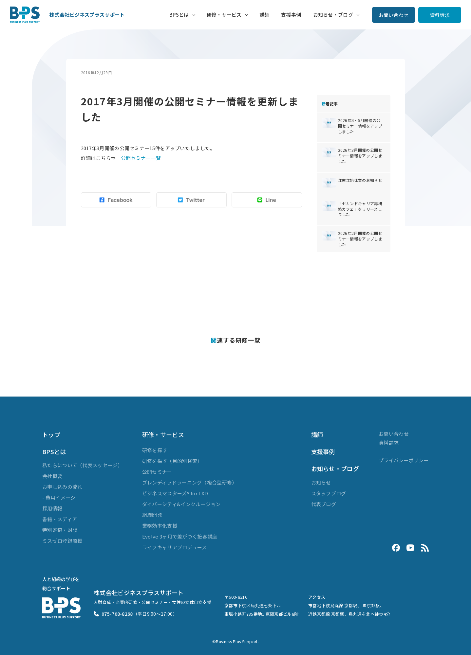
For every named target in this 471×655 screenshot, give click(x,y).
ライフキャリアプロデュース (174, 547)
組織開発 (152, 514)
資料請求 (440, 14)
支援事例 (291, 14)
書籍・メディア (59, 519)
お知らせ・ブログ (333, 14)
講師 (264, 14)
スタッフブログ (328, 493)
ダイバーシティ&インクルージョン (181, 504)
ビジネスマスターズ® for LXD (175, 493)
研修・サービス (224, 14)
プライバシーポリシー (404, 460)
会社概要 (52, 475)
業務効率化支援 (159, 525)
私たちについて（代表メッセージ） (82, 465)
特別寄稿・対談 (59, 529)
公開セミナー (157, 471)
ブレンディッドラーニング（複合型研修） (189, 482)
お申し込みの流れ (62, 486)
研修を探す (154, 450)
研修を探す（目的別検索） (172, 460)
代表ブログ (323, 504)
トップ (51, 434)
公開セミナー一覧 (141, 157)
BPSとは (179, 14)
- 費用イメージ (58, 497)
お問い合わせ (394, 14)
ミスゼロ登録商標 (62, 540)
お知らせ (321, 482)
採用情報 (52, 508)
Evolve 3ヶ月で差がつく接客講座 (179, 536)
